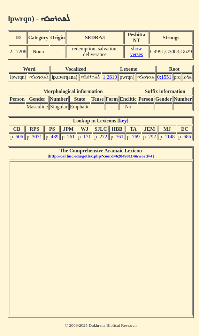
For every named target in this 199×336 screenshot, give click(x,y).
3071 (37, 136)
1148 (169, 136)
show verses (136, 51)
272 (103, 136)
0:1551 (164, 77)
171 (87, 136)
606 (19, 136)
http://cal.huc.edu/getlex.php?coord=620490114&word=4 (101, 156)
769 (136, 136)
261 (71, 136)
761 (119, 136)
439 (54, 136)
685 (187, 136)
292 (152, 136)
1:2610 (110, 77)
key (123, 120)
